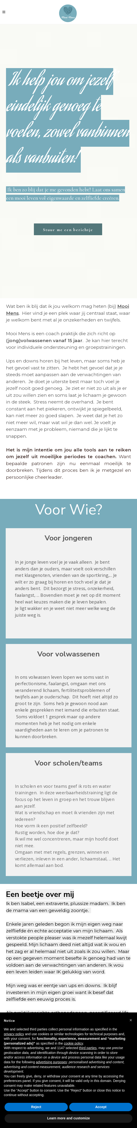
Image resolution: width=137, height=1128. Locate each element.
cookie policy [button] (73, 1043)
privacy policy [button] (14, 1034)
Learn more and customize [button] (68, 1118)
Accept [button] (100, 1107)
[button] (131, 1020)
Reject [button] (36, 1107)
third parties (88, 1048)
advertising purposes (51, 1062)
